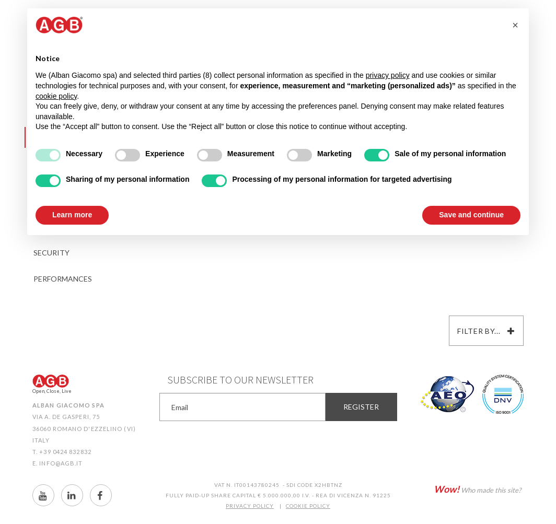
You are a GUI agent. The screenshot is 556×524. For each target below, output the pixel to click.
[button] (515, 25)
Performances (62, 278)
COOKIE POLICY (308, 506)
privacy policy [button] (388, 75)
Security (51, 252)
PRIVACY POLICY (250, 506)
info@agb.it (61, 463)
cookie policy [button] (56, 96)
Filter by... (486, 331)
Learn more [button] (72, 215)
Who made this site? (477, 489)
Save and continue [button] (471, 215)
